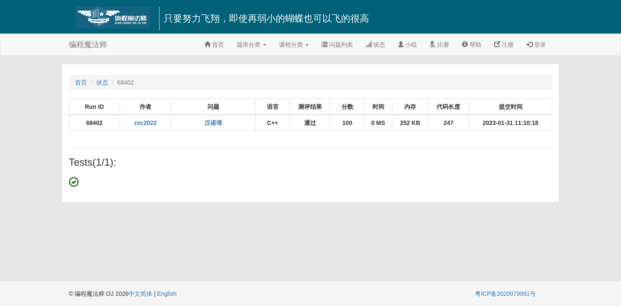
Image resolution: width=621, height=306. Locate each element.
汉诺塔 (213, 122)
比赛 (439, 44)
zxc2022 (145, 122)
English (166, 293)
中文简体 (141, 293)
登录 (536, 44)
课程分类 (294, 44)
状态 (375, 44)
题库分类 (251, 44)
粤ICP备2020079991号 (505, 293)
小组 (407, 44)
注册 (504, 44)
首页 (214, 44)
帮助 (471, 44)
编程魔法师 (88, 44)
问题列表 (337, 44)
